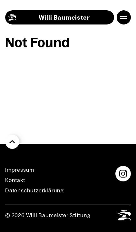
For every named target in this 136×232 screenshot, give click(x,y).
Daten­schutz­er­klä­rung (34, 190)
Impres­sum (19, 170)
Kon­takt (15, 180)
